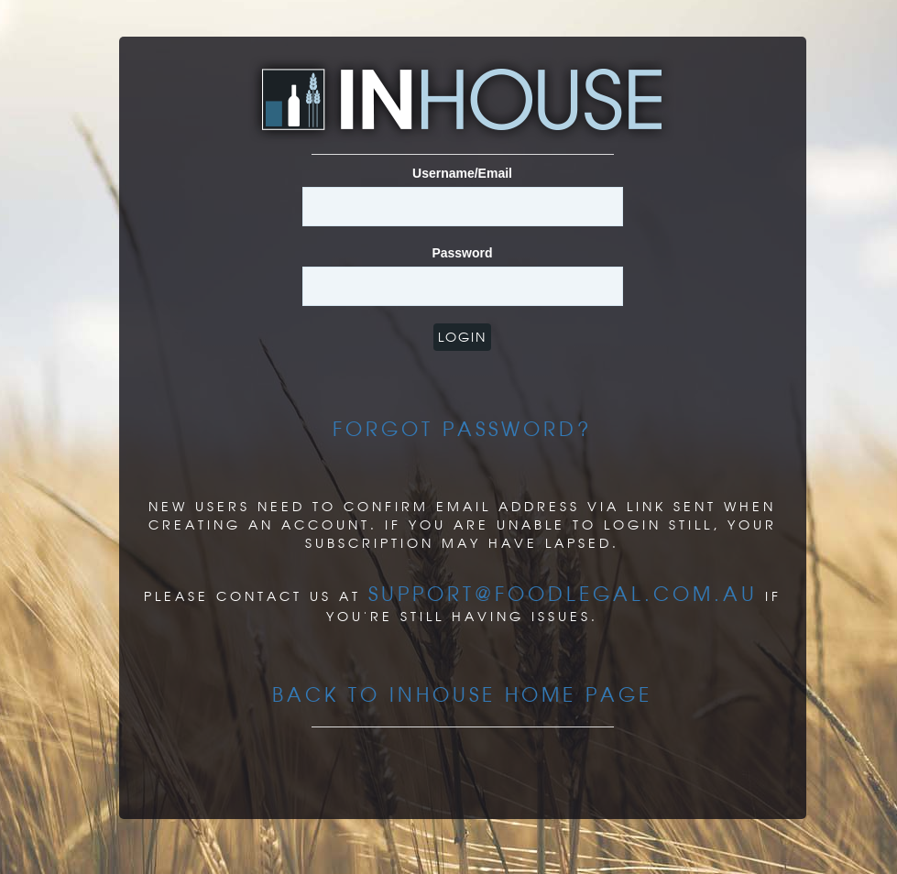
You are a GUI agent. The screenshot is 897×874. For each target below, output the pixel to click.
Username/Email (462, 173)
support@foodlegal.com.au (563, 594)
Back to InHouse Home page (462, 694)
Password (462, 253)
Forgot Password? (462, 429)
